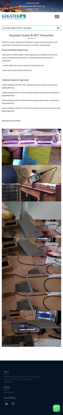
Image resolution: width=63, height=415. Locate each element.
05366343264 (32, 3)
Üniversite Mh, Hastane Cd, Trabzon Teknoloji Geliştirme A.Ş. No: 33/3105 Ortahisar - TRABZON (21, 379)
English (32, 9)
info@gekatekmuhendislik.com (32, 6)
